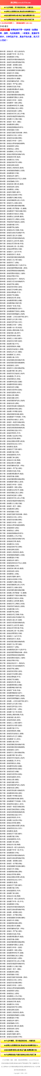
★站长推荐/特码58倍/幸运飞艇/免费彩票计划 (19, 15)
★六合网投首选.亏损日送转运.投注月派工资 (19, 19)
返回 (2, 2)
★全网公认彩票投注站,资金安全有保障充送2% (20, 11)
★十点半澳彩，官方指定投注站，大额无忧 (18, 7)
